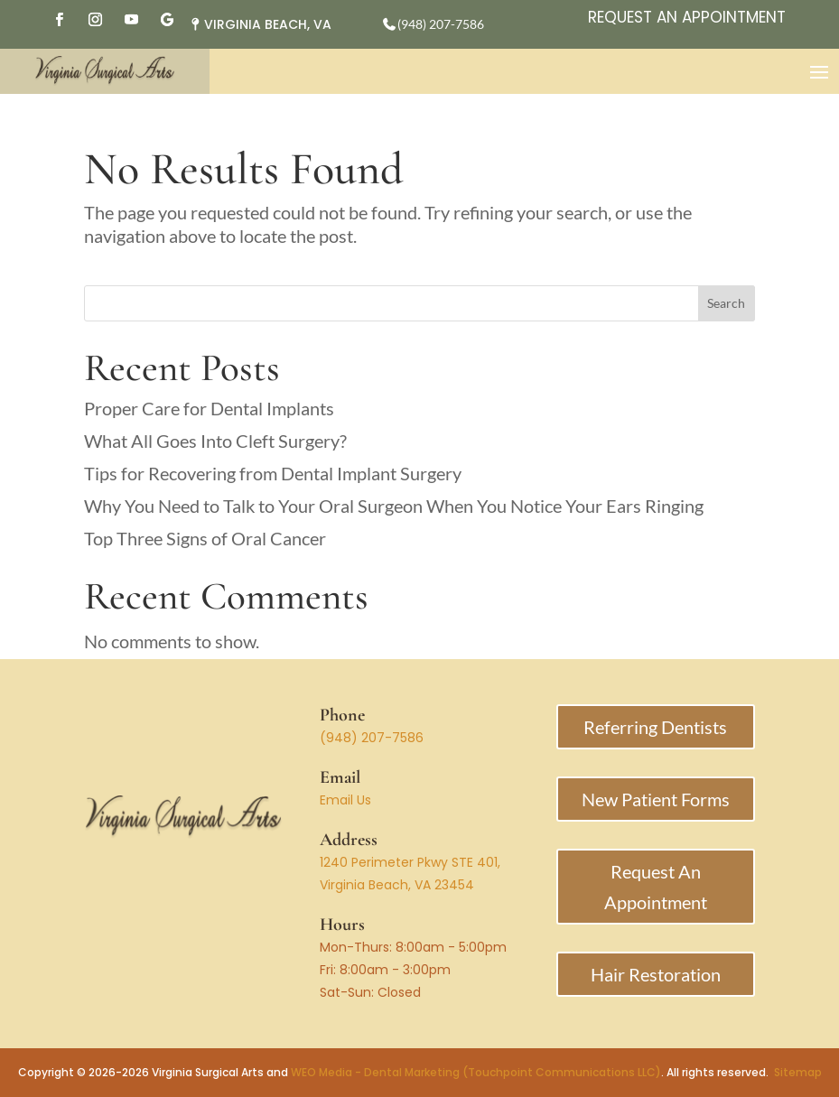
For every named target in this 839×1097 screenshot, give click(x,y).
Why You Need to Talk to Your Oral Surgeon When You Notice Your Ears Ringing (394, 505)
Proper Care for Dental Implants (209, 408)
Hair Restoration (656, 974)
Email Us (345, 800)
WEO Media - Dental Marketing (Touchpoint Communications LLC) (476, 1072)
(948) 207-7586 (372, 738)
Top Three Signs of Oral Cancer (205, 538)
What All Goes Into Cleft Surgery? (215, 440)
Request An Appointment (687, 17)
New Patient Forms (656, 799)
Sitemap (798, 1072)
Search (726, 303)
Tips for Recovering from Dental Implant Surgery (272, 473)
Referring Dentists (655, 727)
